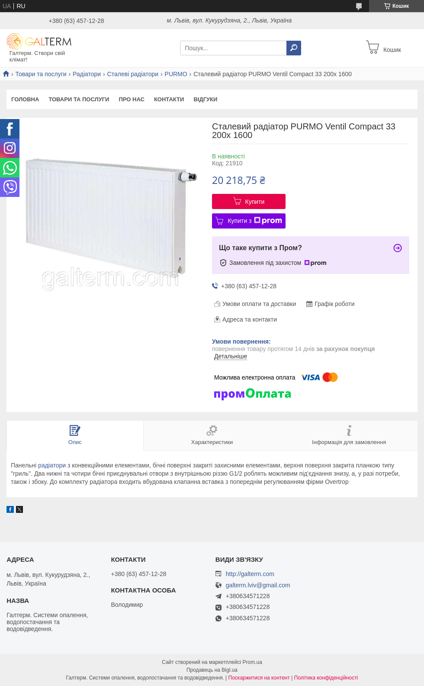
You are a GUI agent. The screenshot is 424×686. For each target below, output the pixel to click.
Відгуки (205, 99)
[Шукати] (293, 48)
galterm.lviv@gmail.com (258, 585)
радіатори (52, 465)
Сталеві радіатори (133, 74)
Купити (255, 201)
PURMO (176, 74)
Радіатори (87, 74)
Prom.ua (252, 662)
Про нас (131, 99)
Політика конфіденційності (326, 678)
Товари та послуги (40, 74)
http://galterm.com (250, 573)
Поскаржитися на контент (259, 678)
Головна (25, 99)
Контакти (169, 99)
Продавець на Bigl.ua (212, 670)
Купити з (255, 221)
